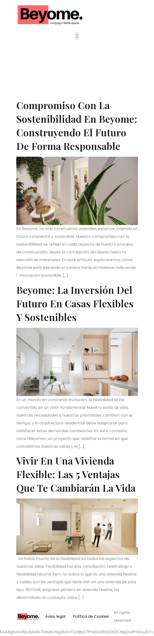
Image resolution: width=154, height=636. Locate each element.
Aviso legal (55, 616)
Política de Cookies (91, 616)
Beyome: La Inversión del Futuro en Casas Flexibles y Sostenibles (75, 303)
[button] (77, 36)
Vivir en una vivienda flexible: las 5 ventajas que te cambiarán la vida (76, 474)
